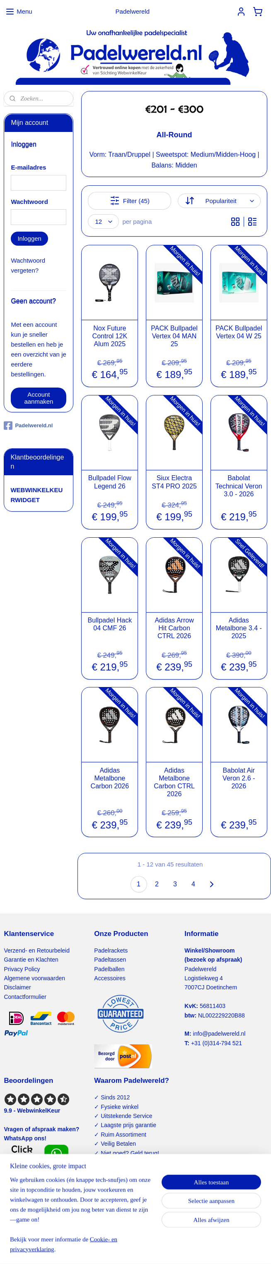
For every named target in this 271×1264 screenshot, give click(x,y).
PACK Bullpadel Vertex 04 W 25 (238, 331)
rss (123, 1248)
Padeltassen (110, 959)
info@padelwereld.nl (219, 1033)
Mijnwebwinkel (215, 1248)
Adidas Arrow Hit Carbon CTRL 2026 (174, 628)
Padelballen (109, 969)
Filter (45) (130, 201)
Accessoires (109, 978)
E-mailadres (28, 167)
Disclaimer (17, 987)
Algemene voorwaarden (34, 978)
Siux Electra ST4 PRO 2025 (174, 481)
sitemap (109, 1248)
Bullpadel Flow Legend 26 (109, 481)
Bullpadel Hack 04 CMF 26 (109, 624)
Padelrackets (111, 950)
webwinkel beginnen (150, 1248)
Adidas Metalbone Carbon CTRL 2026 (174, 781)
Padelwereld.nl (28, 426)
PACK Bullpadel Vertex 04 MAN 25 (174, 335)
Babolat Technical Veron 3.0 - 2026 (238, 485)
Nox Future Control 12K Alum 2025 (109, 335)
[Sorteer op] (219, 201)
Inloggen (29, 238)
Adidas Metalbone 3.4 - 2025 (239, 628)
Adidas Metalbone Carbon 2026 (109, 777)
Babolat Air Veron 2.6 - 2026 (239, 777)
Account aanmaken (38, 398)
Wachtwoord (29, 201)
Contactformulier (25, 996)
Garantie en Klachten (31, 959)
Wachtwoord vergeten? (28, 265)
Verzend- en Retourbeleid (37, 950)
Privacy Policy (22, 969)
